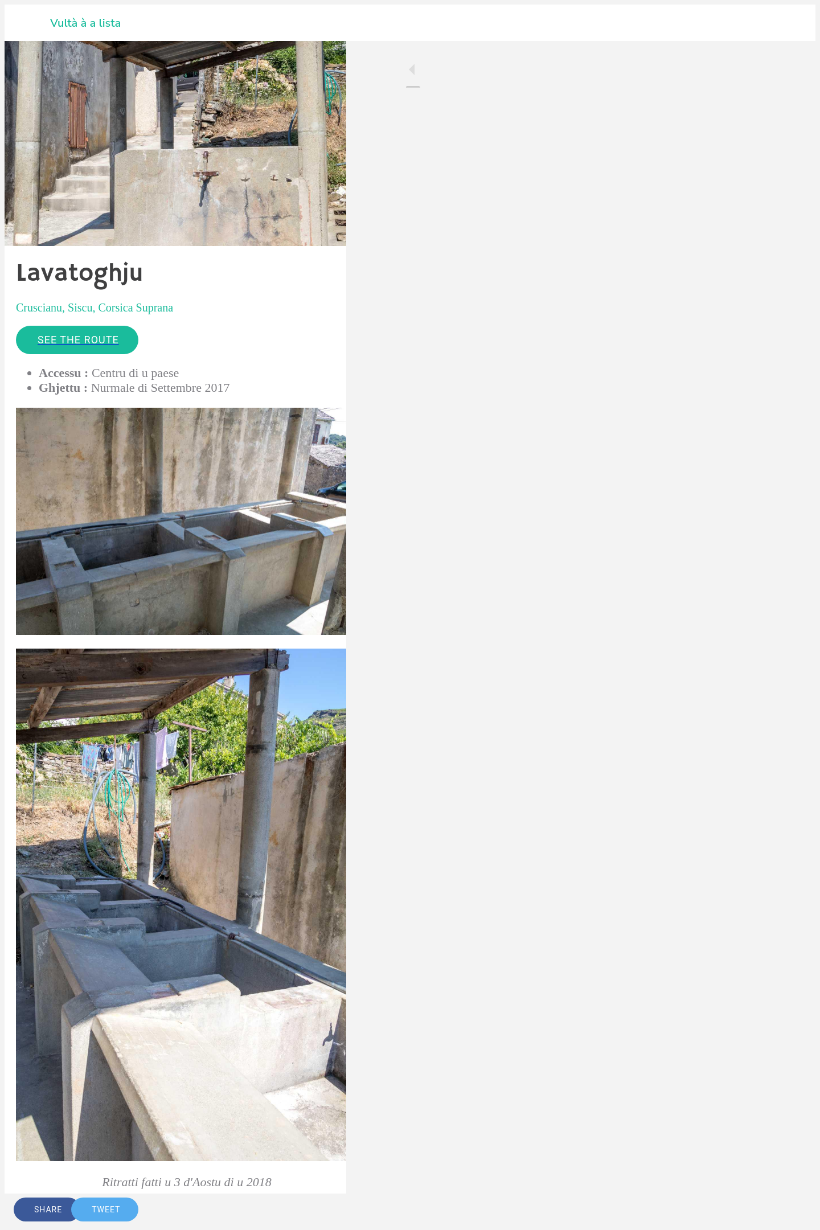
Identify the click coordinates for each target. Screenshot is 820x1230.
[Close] (27, 22)
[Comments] (323, 1209)
